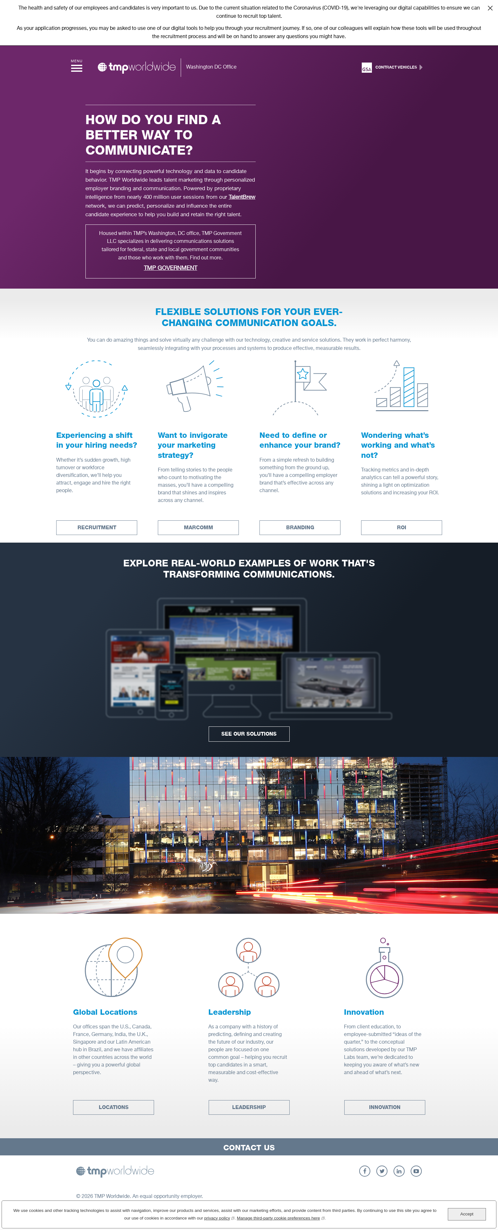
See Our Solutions (249, 734)
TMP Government (170, 268)
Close (490, 8)
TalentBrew (242, 197)
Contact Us (249, 1147)
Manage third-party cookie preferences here (281, 1217)
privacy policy (219, 1217)
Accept (466, 1214)
